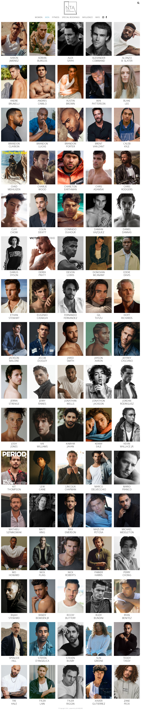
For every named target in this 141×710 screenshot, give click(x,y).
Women (38, 17)
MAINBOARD (79, 708)
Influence (87, 17)
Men (47, 17)
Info (97, 17)
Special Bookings (71, 17)
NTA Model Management (70, 8)
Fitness (55, 17)
